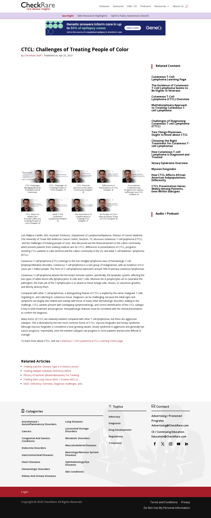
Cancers (26, 431)
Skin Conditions (74, 471)
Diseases (104, 6)
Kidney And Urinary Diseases (39, 475)
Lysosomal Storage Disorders (77, 430)
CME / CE (132, 6)
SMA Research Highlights (92, 15)
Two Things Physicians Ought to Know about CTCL (169, 133)
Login (24, 492)
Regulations (116, 436)
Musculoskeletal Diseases (80, 445)
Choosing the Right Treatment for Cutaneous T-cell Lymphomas (170, 143)
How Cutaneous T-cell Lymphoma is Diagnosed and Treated (170, 154)
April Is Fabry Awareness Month (130, 15)
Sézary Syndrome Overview (169, 163)
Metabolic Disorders (77, 438)
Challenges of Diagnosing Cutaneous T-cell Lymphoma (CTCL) (170, 123)
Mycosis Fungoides (163, 169)
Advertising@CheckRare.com (170, 425)
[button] (32, 183)
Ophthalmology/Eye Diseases (77, 463)
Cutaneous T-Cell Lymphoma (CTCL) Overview (170, 98)
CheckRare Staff (32, 55)
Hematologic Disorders (36, 469)
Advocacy (114, 416)
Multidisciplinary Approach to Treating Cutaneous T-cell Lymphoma (169, 107)
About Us (178, 6)
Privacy (185, 502)
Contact (160, 406)
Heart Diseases (31, 461)
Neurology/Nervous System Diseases (82, 453)
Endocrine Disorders (34, 447)
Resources (160, 6)
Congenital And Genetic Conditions (36, 439)
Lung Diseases (74, 421)
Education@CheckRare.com (168, 436)
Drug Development (120, 429)
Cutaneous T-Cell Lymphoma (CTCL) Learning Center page (91, 340)
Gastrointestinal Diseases (37, 455)
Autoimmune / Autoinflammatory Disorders (39, 423)
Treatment (115, 443)
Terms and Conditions (164, 502)
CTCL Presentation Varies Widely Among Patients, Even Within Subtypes (168, 188)
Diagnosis (115, 423)
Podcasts (145, 6)
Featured (118, 6)
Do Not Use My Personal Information (167, 508)
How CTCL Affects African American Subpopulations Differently (168, 177)
